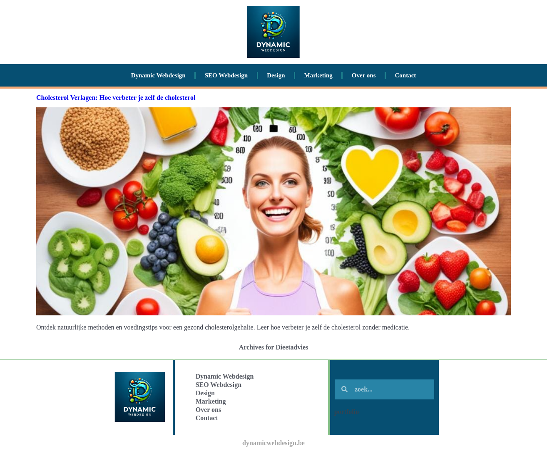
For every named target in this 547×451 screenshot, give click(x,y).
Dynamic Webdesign (158, 75)
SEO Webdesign (226, 75)
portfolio (346, 411)
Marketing (318, 75)
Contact (405, 75)
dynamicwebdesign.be (273, 442)
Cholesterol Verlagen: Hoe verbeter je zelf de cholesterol (116, 97)
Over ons (364, 75)
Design (276, 75)
